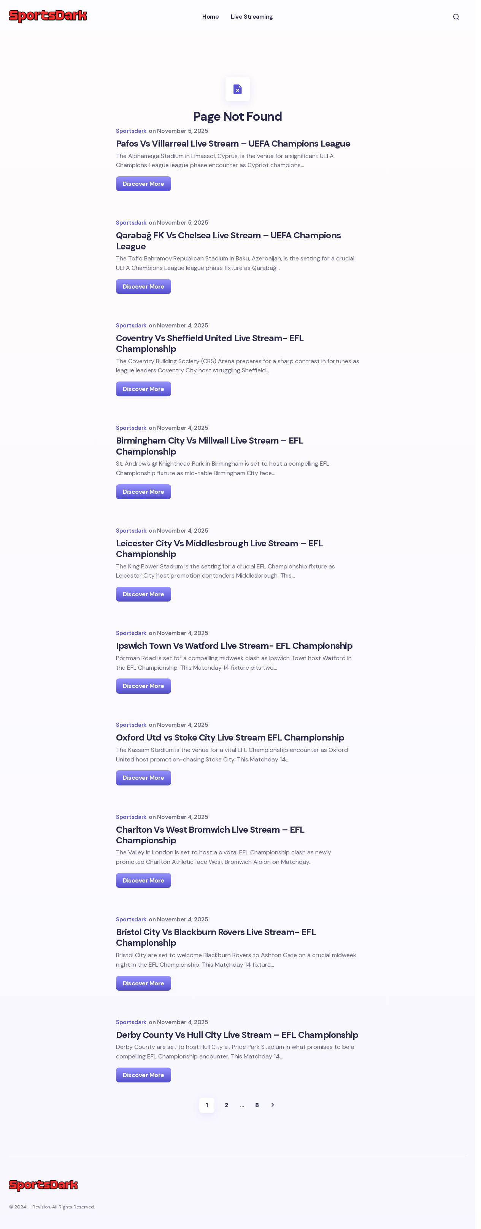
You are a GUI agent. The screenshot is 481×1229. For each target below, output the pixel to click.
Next (273, 1124)
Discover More (143, 165)
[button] (456, 17)
